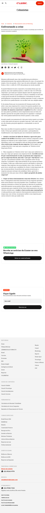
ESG (2, 361)
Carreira (3, 355)
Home (2, 23)
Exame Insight (5, 364)
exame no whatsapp (10, 247)
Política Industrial (6, 445)
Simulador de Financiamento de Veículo (12, 409)
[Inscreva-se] (22, 307)
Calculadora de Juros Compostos (10, 406)
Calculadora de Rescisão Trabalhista (11, 403)
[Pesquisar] (5, 3)
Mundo (37, 345)
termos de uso (5, 497)
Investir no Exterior (6, 433)
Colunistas (22, 10)
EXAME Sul (4, 422)
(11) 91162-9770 (9, 471)
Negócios (3, 372)
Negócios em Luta (6, 442)
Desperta (6, 290)
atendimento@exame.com (9, 480)
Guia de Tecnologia (6, 388)
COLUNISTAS (4, 375)
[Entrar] (40, 3)
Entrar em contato (7, 469)
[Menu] (2, 3)
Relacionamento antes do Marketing (24, 23)
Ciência (37, 365)
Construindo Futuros (7, 427)
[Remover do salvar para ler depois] (21, 67)
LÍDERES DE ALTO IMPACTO (8, 349)
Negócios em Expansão (7, 460)
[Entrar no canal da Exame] (22, 258)
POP (36, 368)
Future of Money (39, 362)
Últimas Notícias (5, 347)
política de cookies (6, 500)
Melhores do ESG (5, 457)
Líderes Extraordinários (7, 439)
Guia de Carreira (5, 394)
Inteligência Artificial (7, 367)
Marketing (38, 351)
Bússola (3, 425)
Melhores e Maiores (6, 454)
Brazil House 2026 (6, 419)
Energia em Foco (5, 430)
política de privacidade (7, 502)
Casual (37, 348)
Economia (4, 358)
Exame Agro (38, 356)
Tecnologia (38, 359)
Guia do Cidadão (5, 385)
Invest (3, 370)
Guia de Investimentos (7, 391)
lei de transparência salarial (9, 505)
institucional (5, 495)
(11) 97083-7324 (9, 488)
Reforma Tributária (6, 436)
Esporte (37, 354)
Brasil (2, 352)
